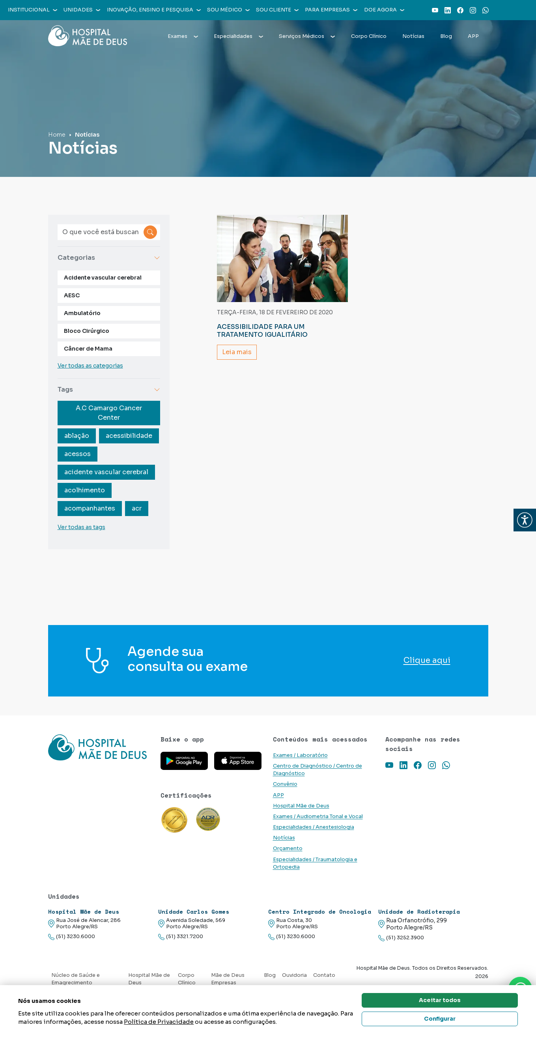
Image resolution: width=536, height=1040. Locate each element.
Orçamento (288, 848)
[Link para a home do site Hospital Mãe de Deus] (99, 747)
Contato (324, 975)
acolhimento (84, 490)
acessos (77, 454)
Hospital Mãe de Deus (301, 806)
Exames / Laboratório (300, 755)
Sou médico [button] (228, 10)
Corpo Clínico (369, 36)
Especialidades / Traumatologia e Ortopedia (315, 863)
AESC (72, 295)
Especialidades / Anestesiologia (313, 827)
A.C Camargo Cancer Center (109, 413)
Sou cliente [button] (277, 10)
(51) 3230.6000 (71, 936)
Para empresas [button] (331, 10)
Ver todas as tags (81, 527)
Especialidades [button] (238, 36)
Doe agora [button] (384, 10)
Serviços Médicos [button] (307, 36)
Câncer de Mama (88, 348)
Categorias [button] (109, 257)
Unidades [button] (81, 10)
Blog (446, 36)
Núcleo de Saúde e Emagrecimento (75, 979)
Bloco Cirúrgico (86, 330)
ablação (76, 436)
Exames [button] (183, 36)
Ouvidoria (294, 975)
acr (137, 508)
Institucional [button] (32, 10)
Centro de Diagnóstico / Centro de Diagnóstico (317, 770)
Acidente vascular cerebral (103, 277)
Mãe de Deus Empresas (228, 979)
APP (473, 36)
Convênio (285, 784)
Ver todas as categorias (90, 365)
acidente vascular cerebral (106, 472)
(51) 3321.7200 (180, 936)
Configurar (440, 1018)
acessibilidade (129, 436)
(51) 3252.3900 (401, 938)
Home (56, 134)
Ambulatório (82, 313)
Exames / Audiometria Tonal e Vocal (318, 816)
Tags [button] (109, 389)
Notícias (413, 36)
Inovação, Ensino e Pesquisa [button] (154, 10)
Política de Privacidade (159, 1021)
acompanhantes (89, 508)
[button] (525, 520)
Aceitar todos (440, 1000)
